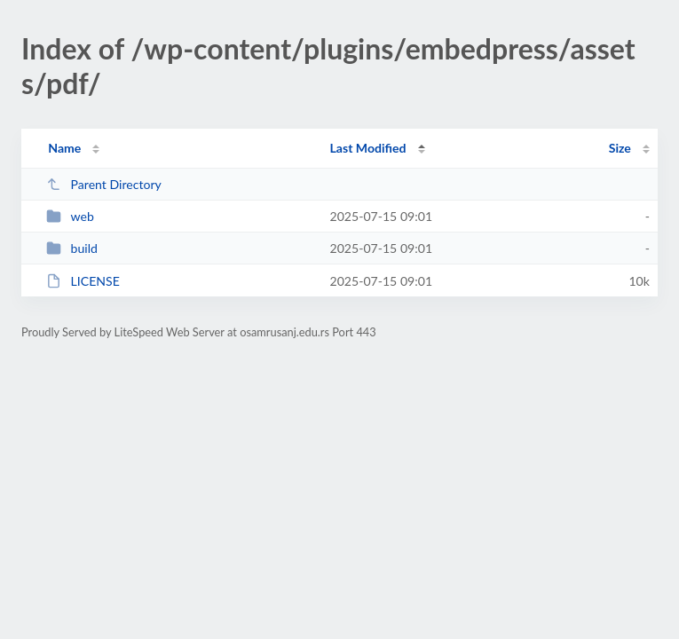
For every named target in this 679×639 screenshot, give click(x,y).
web (70, 216)
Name (64, 147)
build (72, 248)
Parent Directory (104, 184)
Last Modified (368, 147)
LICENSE (83, 280)
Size (620, 147)
